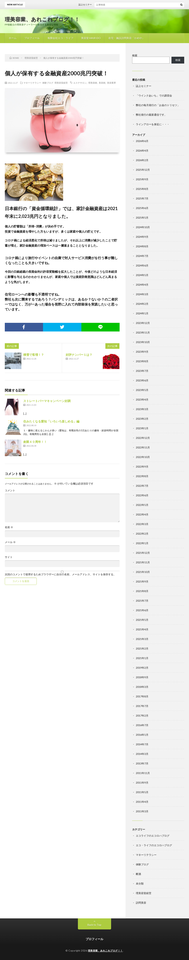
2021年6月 (142, 610)
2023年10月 (143, 342)
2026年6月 (142, 141)
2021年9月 (142, 581)
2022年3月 (142, 524)
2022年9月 (142, 466)
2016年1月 (142, 734)
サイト (9, 557)
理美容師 (92, 83)
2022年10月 (143, 457)
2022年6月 (142, 495)
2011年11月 (143, 773)
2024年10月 (143, 227)
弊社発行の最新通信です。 (151, 114)
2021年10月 (143, 571)
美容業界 (111, 83)
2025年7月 (142, 198)
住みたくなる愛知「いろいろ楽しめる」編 (51, 421)
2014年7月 (142, 744)
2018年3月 (142, 686)
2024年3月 (142, 294)
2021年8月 (142, 591)
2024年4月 (142, 284)
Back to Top (94, 924)
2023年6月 (142, 380)
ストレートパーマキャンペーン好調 (47, 401)
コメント (10, 490)
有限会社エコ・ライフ (60, 38)
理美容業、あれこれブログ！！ (42, 19)
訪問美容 (141, 902)
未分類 (140, 883)
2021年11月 (143, 562)
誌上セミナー (88, 4)
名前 (9, 527)
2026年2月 (142, 160)
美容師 (102, 83)
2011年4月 (142, 801)
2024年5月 (142, 275)
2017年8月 (142, 696)
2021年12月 (143, 552)
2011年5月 (142, 792)
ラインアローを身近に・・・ (152, 124)
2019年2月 (142, 667)
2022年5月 (142, 504)
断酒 (138, 873)
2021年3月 (142, 638)
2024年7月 (142, 255)
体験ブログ (47, 83)
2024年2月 (142, 303)
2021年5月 (142, 619)
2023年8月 (142, 361)
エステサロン (80, 83)
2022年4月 (142, 514)
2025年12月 (143, 169)
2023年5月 (142, 390)
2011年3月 (142, 811)
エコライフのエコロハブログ (152, 835)
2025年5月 (142, 217)
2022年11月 (143, 447)
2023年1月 (142, 428)
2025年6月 (142, 208)
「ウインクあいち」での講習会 (154, 95)
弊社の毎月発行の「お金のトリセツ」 (158, 105)
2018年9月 (142, 677)
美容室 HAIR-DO (91, 38)
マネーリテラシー (32, 83)
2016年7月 (142, 725)
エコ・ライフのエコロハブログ (154, 845)
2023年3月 (142, 409)
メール (10, 542)
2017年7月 (142, 706)
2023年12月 (143, 322)
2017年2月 (142, 715)
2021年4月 (142, 629)
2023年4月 (142, 399)
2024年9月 (142, 236)
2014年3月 (142, 753)
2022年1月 (142, 543)
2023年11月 (143, 332)
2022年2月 (142, 533)
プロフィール (32, 38)
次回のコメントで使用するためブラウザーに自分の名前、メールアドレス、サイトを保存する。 (60, 574)
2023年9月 (142, 351)
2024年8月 (142, 246)
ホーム (12, 38)
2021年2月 (142, 648)
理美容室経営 (61, 83)
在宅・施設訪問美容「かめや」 (126, 38)
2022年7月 (142, 485)
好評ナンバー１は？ (79, 354)
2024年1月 (142, 313)
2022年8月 (142, 476)
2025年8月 (142, 188)
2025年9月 (142, 179)
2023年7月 (142, 370)
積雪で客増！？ (33, 354)
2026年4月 (142, 150)
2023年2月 (142, 418)
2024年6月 (142, 265)
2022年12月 (143, 437)
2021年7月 (142, 600)
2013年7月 (142, 763)
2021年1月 (142, 658)
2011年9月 (142, 782)
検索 (134, 55)
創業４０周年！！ (35, 441)
